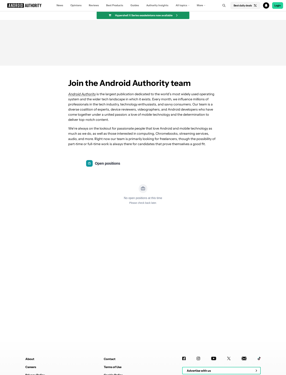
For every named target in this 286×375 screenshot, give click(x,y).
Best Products (114, 5)
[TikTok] (259, 358)
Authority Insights (157, 5)
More (200, 5)
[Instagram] (198, 358)
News (60, 5)
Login (277, 5)
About (29, 359)
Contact (109, 359)
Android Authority (82, 94)
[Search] (224, 5)
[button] (143, 5)
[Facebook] (184, 358)
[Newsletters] (244, 358)
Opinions (76, 5)
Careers (30, 367)
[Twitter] (229, 358)
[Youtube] (213, 358)
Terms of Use (112, 367)
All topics (181, 5)
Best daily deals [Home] (245, 5)
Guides (134, 5)
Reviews (94, 5)
